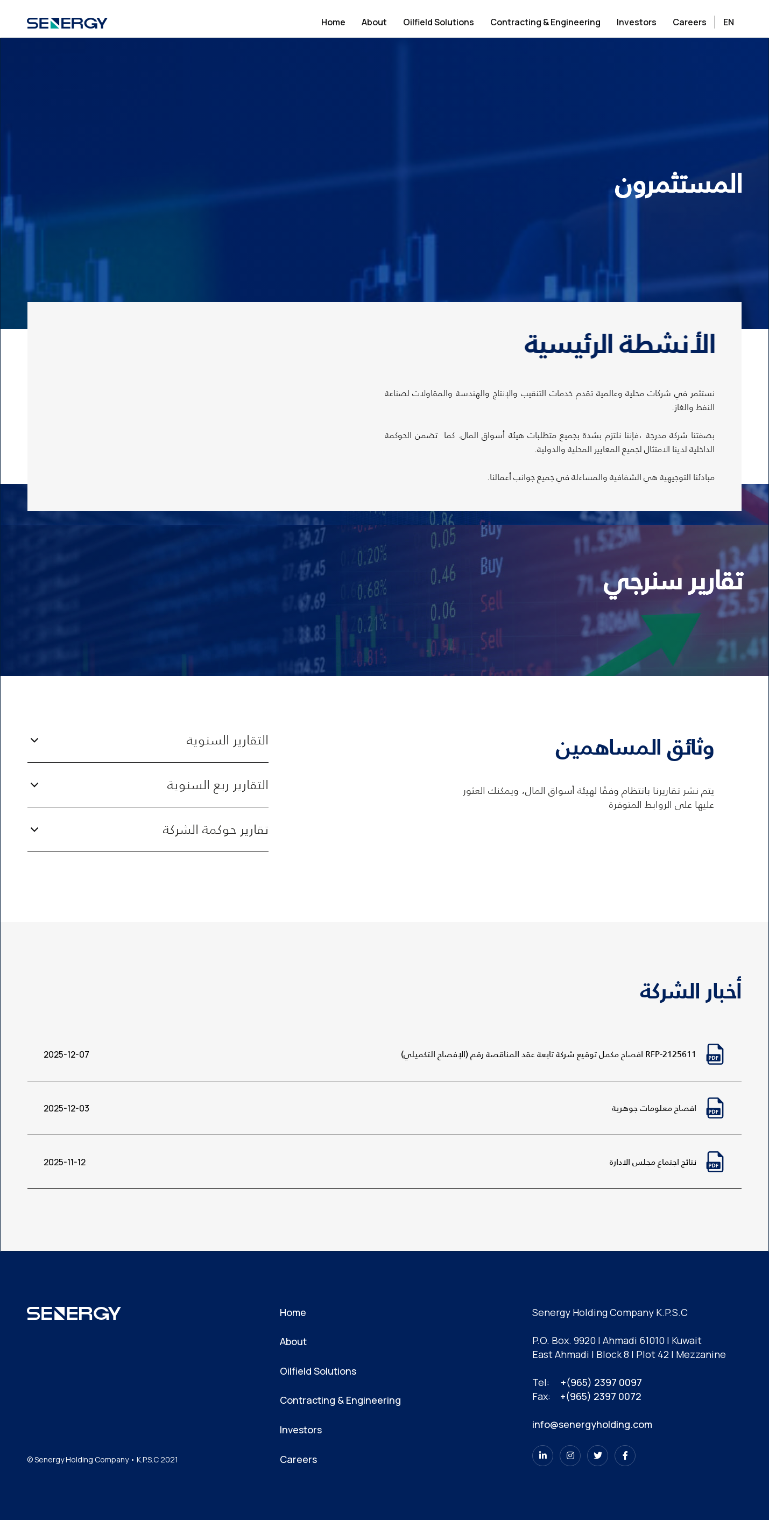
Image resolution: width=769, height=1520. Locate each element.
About (293, 1341)
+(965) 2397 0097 (601, 1382)
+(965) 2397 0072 (600, 1396)
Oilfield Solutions (318, 1370)
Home (293, 1312)
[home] (67, 22)
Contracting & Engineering (340, 1400)
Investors (301, 1429)
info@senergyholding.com (592, 1424)
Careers (298, 1459)
